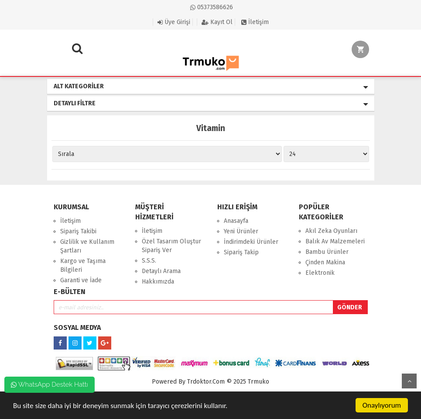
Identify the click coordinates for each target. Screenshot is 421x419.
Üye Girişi (173, 22)
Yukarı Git (409, 381)
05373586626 (211, 7)
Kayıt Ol (217, 22)
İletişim (255, 22)
